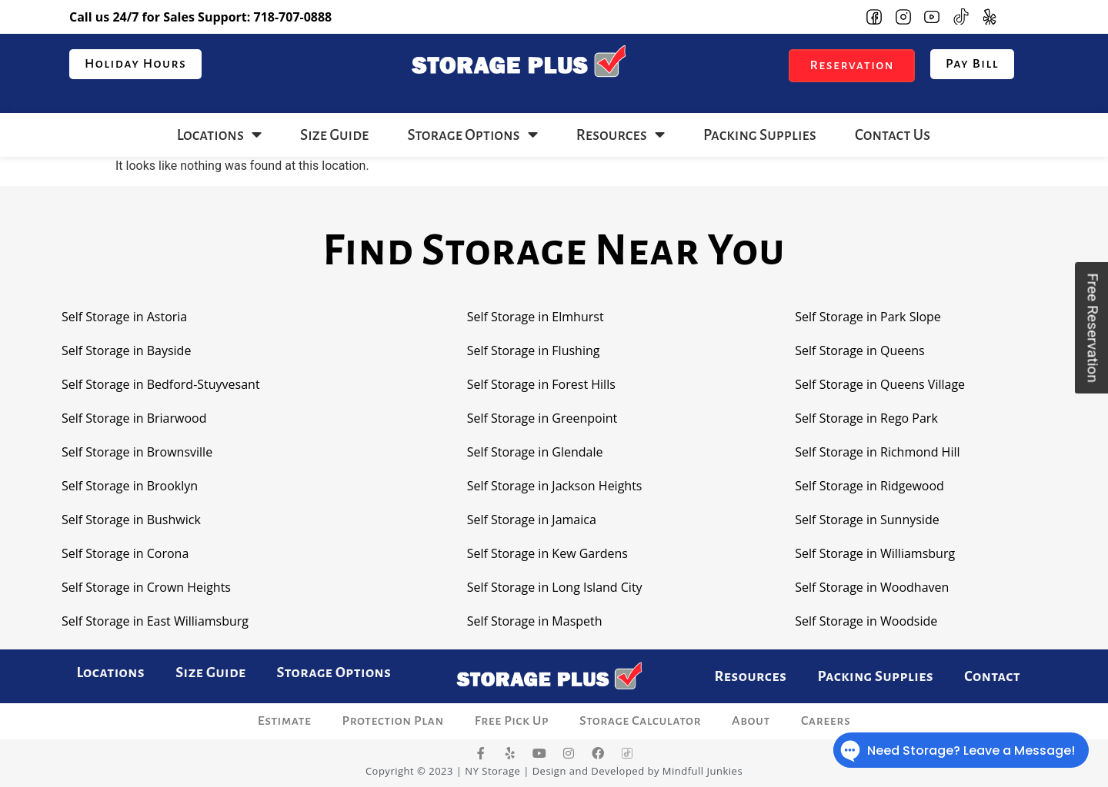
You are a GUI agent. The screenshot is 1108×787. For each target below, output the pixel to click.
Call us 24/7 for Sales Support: (200, 16)
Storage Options (472, 135)
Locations (219, 135)
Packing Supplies (759, 135)
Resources (620, 135)
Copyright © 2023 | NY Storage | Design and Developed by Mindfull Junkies (554, 771)
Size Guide (334, 135)
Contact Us (892, 135)
